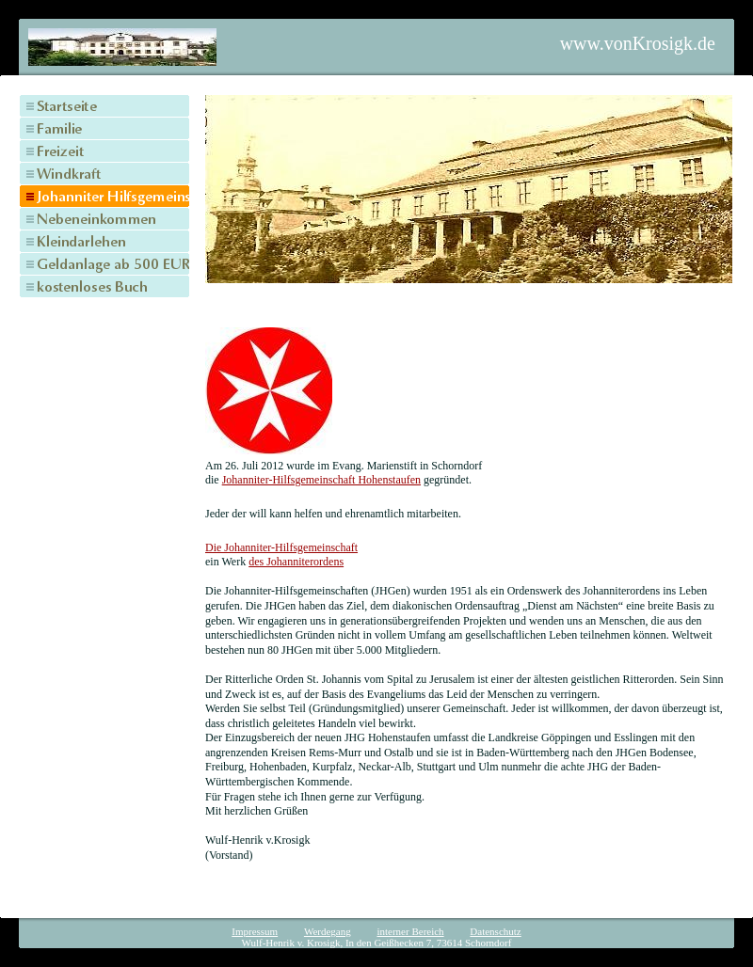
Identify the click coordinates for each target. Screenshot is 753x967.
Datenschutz (495, 931)
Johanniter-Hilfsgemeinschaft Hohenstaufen (321, 479)
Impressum (255, 931)
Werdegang (327, 931)
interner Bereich (409, 931)
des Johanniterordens (296, 561)
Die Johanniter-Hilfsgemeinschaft (281, 547)
